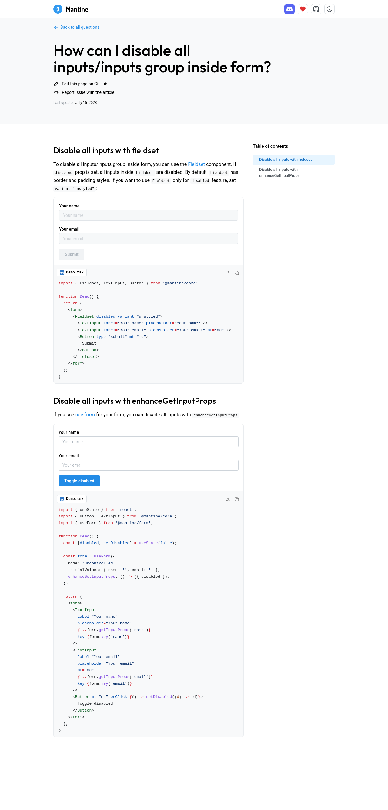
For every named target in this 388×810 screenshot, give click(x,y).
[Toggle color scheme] (329, 9)
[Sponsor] (303, 9)
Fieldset (196, 164)
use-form (85, 415)
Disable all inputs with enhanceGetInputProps (134, 401)
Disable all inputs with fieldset (106, 150)
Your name (69, 205)
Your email (69, 229)
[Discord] (289, 9)
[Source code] (316, 9)
